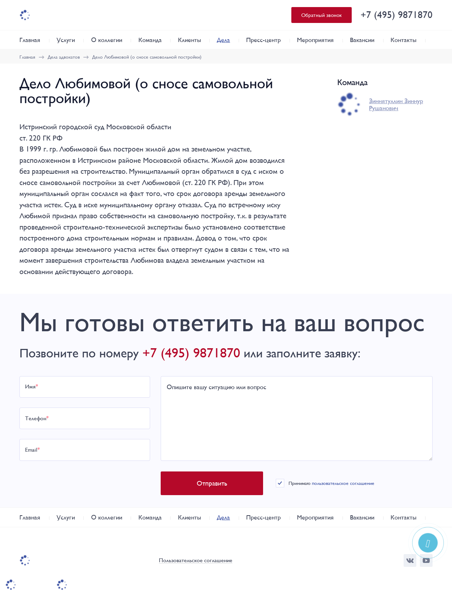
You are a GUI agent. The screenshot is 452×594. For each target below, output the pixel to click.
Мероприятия (315, 39)
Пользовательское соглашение (195, 561)
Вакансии (362, 39)
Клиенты (189, 39)
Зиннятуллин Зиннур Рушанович (396, 104)
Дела (223, 39)
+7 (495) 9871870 (397, 14)
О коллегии (106, 39)
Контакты (403, 39)
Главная (29, 39)
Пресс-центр (263, 39)
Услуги (65, 39)
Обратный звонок (321, 15)
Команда (150, 39)
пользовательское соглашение (343, 483)
